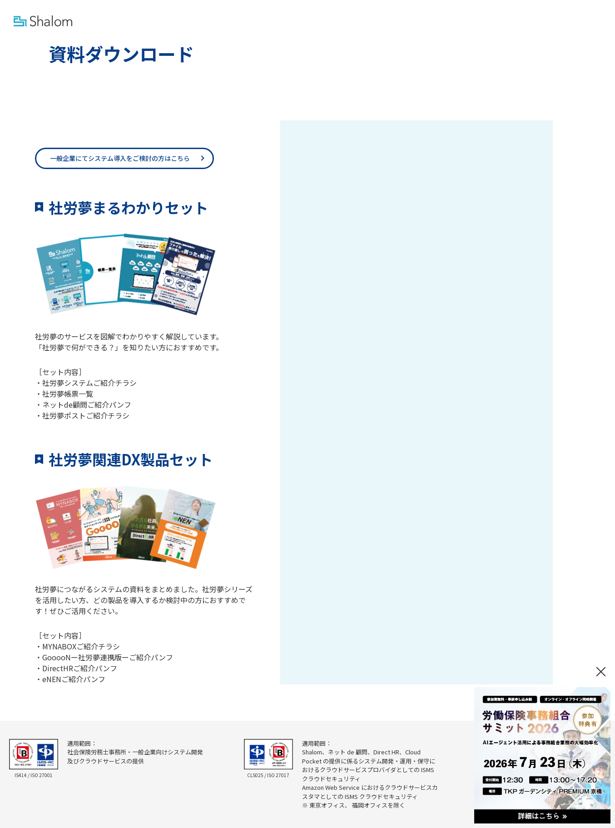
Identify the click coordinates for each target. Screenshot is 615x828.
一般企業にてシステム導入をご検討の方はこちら (120, 158)
